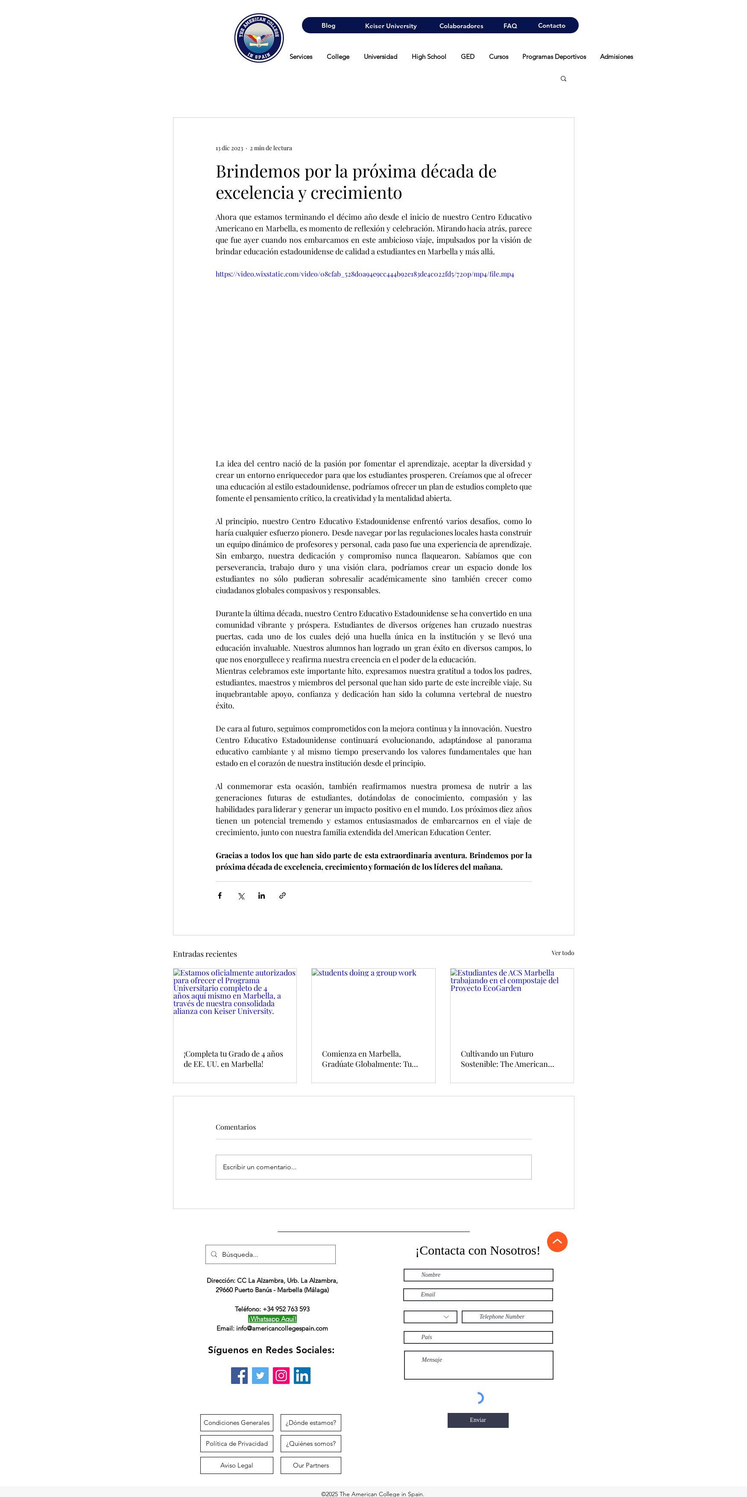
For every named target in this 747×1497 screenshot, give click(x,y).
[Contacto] (551, 25)
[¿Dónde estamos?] (311, 1422)
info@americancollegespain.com (282, 1328)
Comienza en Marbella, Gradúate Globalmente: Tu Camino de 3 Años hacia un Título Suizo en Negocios (367, 1058)
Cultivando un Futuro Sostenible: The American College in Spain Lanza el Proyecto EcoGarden (504, 1058)
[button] (564, 78)
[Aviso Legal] (236, 1465)
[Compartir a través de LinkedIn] (262, 895)
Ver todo (563, 953)
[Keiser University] (391, 25)
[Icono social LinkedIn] (302, 1375)
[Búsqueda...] (269, 1254)
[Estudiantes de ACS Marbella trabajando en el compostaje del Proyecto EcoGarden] (512, 1003)
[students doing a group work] (373, 1003)
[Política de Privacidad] (236, 1443)
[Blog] (328, 25)
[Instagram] (281, 1375)
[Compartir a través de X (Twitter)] (241, 895)
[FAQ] (510, 25)
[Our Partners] (311, 1465)
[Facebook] (239, 1375)
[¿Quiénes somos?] (311, 1443)
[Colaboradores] (461, 25)
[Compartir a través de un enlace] (282, 895)
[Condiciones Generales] (236, 1422)
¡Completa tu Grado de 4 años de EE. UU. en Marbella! (233, 1058)
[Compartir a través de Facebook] (220, 895)
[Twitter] (260, 1375)
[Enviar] (478, 1420)
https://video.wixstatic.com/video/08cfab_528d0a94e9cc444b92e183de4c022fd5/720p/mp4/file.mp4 (365, 273)
